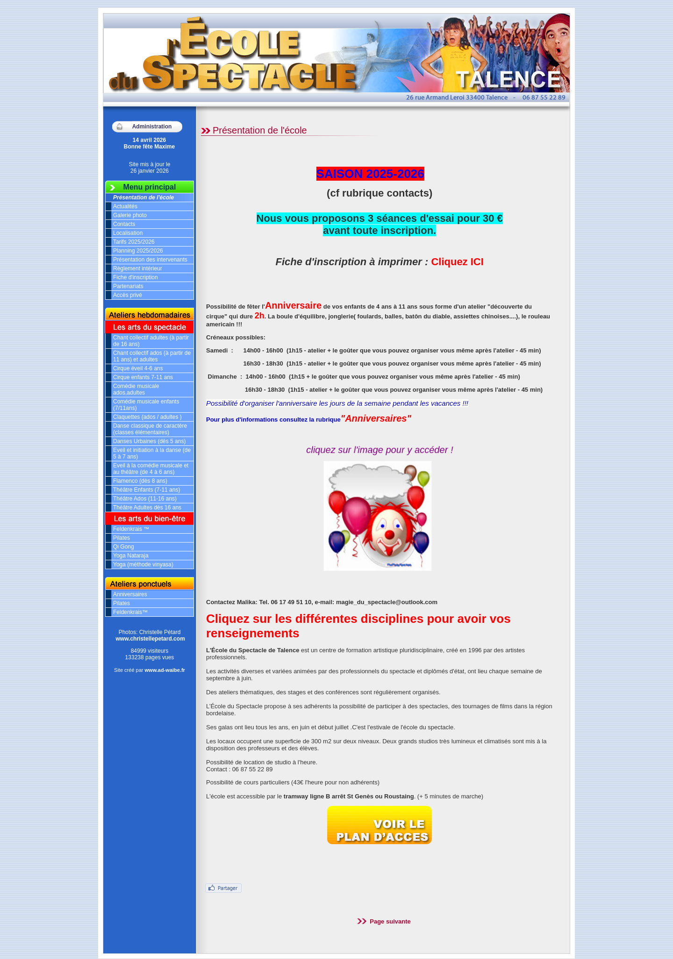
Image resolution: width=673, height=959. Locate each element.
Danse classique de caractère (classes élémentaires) (150, 429)
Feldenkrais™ (130, 612)
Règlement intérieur (137, 268)
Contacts (124, 224)
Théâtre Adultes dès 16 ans (147, 507)
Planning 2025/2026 (138, 250)
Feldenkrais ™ (131, 529)
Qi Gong (123, 546)
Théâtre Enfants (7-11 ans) (146, 490)
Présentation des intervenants (150, 259)
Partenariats (128, 286)
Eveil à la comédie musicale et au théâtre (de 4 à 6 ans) (150, 468)
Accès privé (127, 295)
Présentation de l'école (143, 197)
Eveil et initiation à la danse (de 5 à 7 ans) (152, 453)
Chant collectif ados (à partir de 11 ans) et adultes (152, 356)
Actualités (125, 206)
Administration (152, 126)
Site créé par (149, 670)
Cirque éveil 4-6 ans (138, 368)
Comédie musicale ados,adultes (136, 389)
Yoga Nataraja (131, 555)
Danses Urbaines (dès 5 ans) (149, 441)
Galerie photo (130, 215)
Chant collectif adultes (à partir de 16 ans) (151, 340)
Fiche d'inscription (135, 277)
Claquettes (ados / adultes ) (147, 417)
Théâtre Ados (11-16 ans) (145, 498)
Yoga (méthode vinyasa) (143, 564)
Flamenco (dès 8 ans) (140, 481)
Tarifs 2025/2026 (134, 242)
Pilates (121, 538)
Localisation (128, 233)
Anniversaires (130, 594)
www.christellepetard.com (150, 638)
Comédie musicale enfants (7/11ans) (146, 404)
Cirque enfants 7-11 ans (143, 377)
